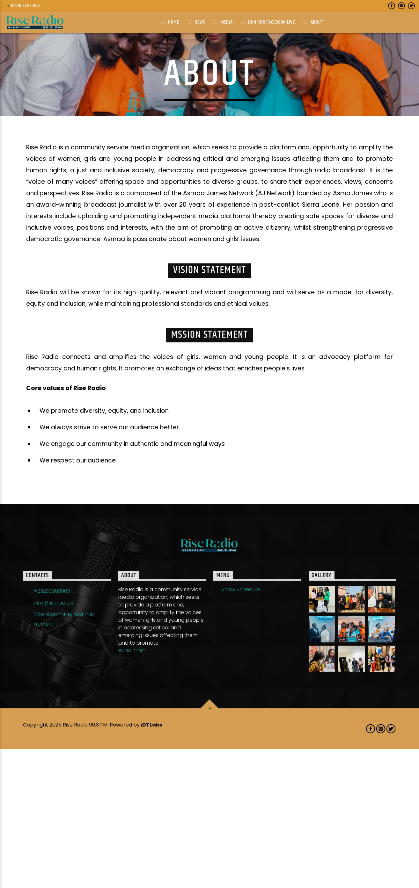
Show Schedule (241, 728)
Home (173, 22)
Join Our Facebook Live (271, 22)
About (317, 22)
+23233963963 (52, 730)
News (200, 22)
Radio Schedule (23, 5)
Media (227, 22)
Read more (135, 790)
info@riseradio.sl (54, 741)
